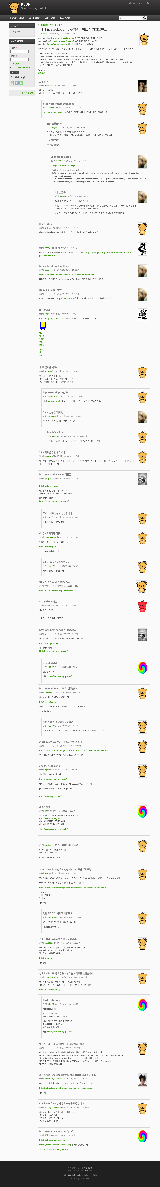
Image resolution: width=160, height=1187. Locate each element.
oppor (47, 85)
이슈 (51, 25)
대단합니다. (45, 310)
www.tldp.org (53, 401)
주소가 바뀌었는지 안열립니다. (58, 513)
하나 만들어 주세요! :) (50, 601)
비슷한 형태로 (46, 224)
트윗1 (41, 341)
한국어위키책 (41, 334)
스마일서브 (88, 1170)
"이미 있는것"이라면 (53, 412)
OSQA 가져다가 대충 (49, 533)
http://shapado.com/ (66, 298)
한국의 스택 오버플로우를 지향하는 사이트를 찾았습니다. (66, 973)
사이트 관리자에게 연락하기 (87, 1175)
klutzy (47, 247)
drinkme (48, 371)
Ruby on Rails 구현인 (50, 290)
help (147, 3)
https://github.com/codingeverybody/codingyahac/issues (65, 1088)
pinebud (48, 845)
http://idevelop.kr (47, 546)
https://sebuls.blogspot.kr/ (59, 676)
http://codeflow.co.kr (49, 701)
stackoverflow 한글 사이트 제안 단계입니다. (62, 742)
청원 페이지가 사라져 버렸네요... (59, 913)
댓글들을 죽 (60, 192)
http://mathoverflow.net (62, 41)
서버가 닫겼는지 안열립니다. (56, 562)
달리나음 (48, 227)
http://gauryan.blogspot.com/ (54, 501)
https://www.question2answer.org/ (55, 1144)
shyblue (55, 127)
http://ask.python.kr (48, 643)
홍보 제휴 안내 (27, 92)
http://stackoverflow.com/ (63, 38)
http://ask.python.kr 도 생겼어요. (57, 630)
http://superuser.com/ (58, 44)
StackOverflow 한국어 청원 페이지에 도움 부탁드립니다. (67, 869)
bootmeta (52, 396)
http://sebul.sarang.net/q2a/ (56, 1131)
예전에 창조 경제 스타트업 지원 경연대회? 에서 (61, 1044)
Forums (44, 25)
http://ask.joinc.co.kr (49, 486)
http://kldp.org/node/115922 (52, 318)
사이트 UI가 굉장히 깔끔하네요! (58, 722)
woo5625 (48, 943)
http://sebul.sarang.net (50, 818)
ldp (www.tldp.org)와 (55, 392)
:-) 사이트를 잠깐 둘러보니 (52, 452)
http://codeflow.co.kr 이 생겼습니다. (59, 688)
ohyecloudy (49, 745)
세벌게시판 (44, 807)
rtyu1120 (52, 917)
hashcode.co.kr (52, 1000)
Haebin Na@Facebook (53, 1078)
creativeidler (50, 537)
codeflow (48, 692)
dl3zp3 (45, 33)
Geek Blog (34, 17)
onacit (47, 873)
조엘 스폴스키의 (54, 123)
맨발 (46, 605)
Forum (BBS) (17, 17)
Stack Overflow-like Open (54, 266)
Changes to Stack (61, 156)
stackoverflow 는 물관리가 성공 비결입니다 (61, 1103)
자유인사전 (41, 351)
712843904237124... (52, 977)
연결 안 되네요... (51, 663)
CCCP (41, 338)
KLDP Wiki (49, 17)
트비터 (47, 313)
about (132, 3)
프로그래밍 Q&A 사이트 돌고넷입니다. (58, 939)
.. (40, 841)
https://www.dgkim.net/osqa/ (53, 779)
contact (139, 3)
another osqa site (49, 766)
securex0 (48, 456)
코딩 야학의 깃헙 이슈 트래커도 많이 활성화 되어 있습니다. (67, 1074)
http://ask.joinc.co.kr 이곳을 (55, 474)
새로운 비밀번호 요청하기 (22, 67)
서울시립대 (88, 1167)
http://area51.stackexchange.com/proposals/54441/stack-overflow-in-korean (74, 750)
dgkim (47, 769)
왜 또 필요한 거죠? (48, 367)
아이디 (13, 48)
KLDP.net (65, 17)
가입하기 (16, 64)
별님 (50, 517)
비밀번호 (14, 56)
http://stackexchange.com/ (59, 103)
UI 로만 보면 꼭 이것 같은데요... (54, 582)
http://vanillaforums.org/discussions (56, 590)
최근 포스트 (17, 31)
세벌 (50, 667)
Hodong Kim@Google (53, 1107)
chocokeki (49, 1047)
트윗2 (41, 344)
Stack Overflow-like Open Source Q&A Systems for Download (66, 274)
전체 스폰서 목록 (69, 1175)
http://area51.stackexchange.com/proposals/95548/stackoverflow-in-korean (74, 887)
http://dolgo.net (46, 958)
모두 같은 (43, 81)
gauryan (48, 478)
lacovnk (59, 160)
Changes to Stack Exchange (63, 165)
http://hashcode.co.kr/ (49, 989)
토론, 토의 (58, 25)
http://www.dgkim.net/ (50, 796)
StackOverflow (55, 432)
